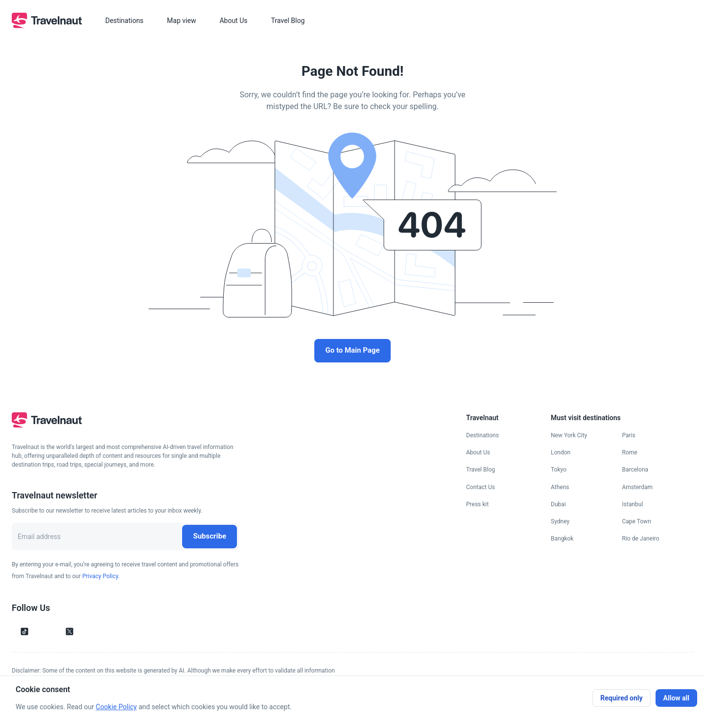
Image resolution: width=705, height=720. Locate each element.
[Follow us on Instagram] (41, 631)
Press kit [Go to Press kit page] (477, 504)
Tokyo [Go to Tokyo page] (558, 469)
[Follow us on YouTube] (53, 631)
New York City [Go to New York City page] (569, 435)
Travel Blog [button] (288, 20)
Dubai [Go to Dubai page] (558, 504)
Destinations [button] (124, 20)
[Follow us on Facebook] (86, 631)
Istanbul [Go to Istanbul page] (632, 504)
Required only (621, 698)
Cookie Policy (116, 707)
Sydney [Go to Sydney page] (560, 521)
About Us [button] (233, 20)
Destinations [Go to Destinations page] (482, 435)
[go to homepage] (47, 25)
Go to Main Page (352, 350)
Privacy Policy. (100, 576)
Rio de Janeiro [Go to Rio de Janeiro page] (640, 538)
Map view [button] (181, 20)
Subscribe (209, 536)
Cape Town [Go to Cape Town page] (636, 521)
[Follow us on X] (69, 631)
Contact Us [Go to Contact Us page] (480, 487)
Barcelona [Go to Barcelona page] (635, 469)
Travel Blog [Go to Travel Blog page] (480, 469)
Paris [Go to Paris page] (628, 435)
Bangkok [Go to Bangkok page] (562, 538)
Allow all (676, 698)
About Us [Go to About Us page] (478, 452)
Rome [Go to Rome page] (629, 452)
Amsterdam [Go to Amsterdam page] (637, 487)
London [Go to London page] (560, 452)
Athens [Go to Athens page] (560, 487)
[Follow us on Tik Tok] (24, 631)
